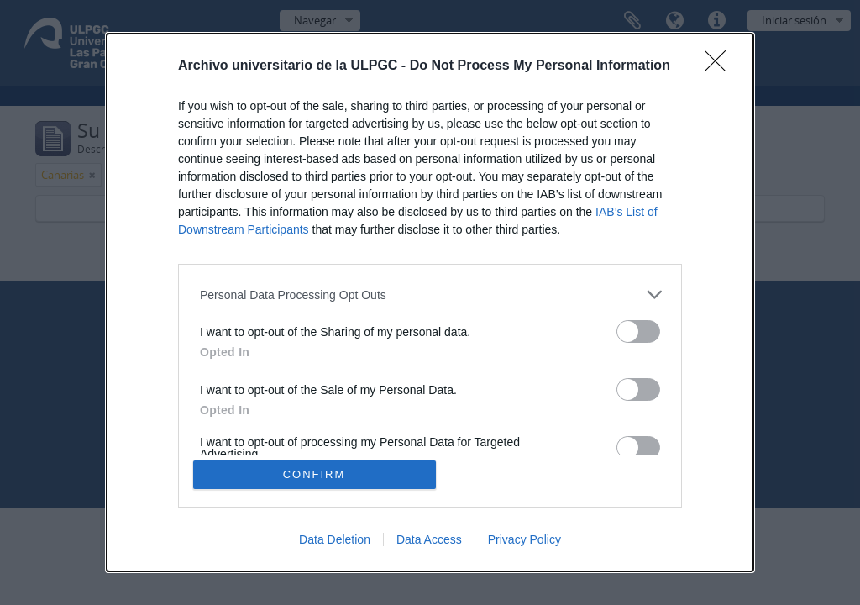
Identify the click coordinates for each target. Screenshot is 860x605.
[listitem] (430, 294)
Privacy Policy (524, 539)
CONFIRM (314, 474)
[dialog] (430, 302)
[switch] (638, 331)
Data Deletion (334, 539)
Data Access (429, 539)
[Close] (721, 66)
